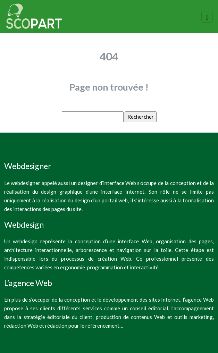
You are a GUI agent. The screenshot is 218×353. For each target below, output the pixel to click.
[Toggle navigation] (207, 17)
